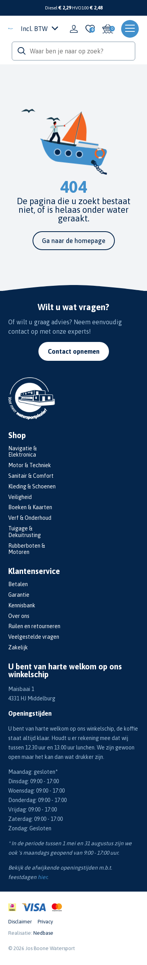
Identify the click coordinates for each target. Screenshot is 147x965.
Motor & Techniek (29, 465)
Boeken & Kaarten (30, 507)
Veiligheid (20, 497)
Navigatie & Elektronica (22, 451)
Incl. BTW (39, 28)
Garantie (18, 595)
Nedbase (43, 933)
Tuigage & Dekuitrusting (24, 531)
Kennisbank (21, 605)
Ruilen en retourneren (34, 626)
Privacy (45, 922)
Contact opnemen (74, 351)
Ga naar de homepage (73, 240)
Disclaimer (20, 922)
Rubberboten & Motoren (26, 549)
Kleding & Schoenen (32, 486)
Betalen (18, 584)
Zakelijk (18, 647)
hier (42, 877)
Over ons (18, 616)
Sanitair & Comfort (31, 476)
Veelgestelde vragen (33, 637)
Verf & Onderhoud (29, 518)
